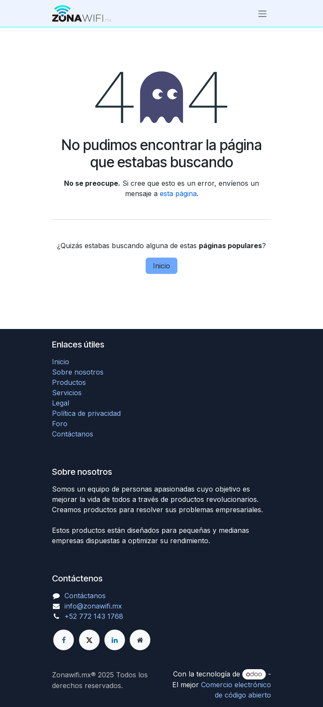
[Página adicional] (140, 640)
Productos (69, 382)
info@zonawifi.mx (93, 606)
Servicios (67, 392)
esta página (178, 193)
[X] (89, 640)
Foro (59, 423)
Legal (60, 403)
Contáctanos (72, 434)
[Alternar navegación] (262, 13)
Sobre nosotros (78, 372)
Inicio (161, 265)
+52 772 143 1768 (93, 616)
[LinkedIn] (114, 640)
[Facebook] (63, 640)
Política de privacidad (86, 413)
